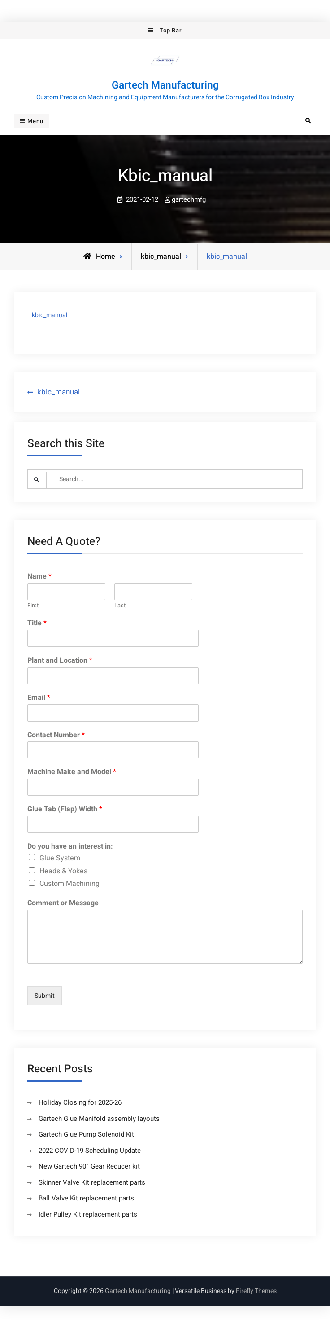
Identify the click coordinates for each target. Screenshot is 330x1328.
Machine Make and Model (71, 772)
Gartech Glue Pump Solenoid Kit (86, 1134)
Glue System (59, 858)
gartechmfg (189, 199)
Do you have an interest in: (70, 846)
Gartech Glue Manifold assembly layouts (99, 1119)
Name (39, 576)
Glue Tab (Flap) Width (64, 809)
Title (37, 623)
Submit (45, 995)
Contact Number (56, 735)
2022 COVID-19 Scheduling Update (90, 1150)
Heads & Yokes (63, 870)
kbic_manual (49, 315)
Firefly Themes (256, 1291)
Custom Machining (69, 883)
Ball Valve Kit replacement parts (86, 1198)
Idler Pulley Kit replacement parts (88, 1214)
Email (38, 698)
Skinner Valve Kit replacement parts (92, 1182)
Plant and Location (59, 660)
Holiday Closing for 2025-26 (80, 1102)
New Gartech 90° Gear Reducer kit (89, 1166)
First (33, 606)
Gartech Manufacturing (165, 85)
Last (120, 606)
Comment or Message (63, 903)
